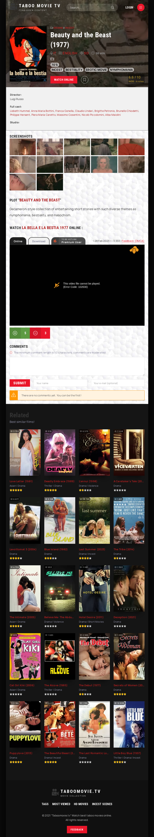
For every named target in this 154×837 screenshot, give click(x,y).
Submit (19, 383)
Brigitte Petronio (105, 111)
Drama (58, 27)
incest (57, 70)
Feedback (77, 829)
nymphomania (121, 70)
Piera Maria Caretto (44, 114)
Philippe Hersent (20, 114)
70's (55, 65)
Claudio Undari (84, 111)
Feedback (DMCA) (133, 241)
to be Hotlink (72, 241)
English (70, 53)
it (54, 53)
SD (86, 53)
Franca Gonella (64, 111)
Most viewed (61, 804)
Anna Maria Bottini (42, 111)
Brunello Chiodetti (127, 111)
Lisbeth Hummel (20, 111)
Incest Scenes (102, 804)
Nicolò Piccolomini (93, 114)
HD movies (81, 804)
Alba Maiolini (113, 114)
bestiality (74, 70)
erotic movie (96, 70)
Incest (69, 27)
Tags (45, 804)
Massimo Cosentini (68, 114)
